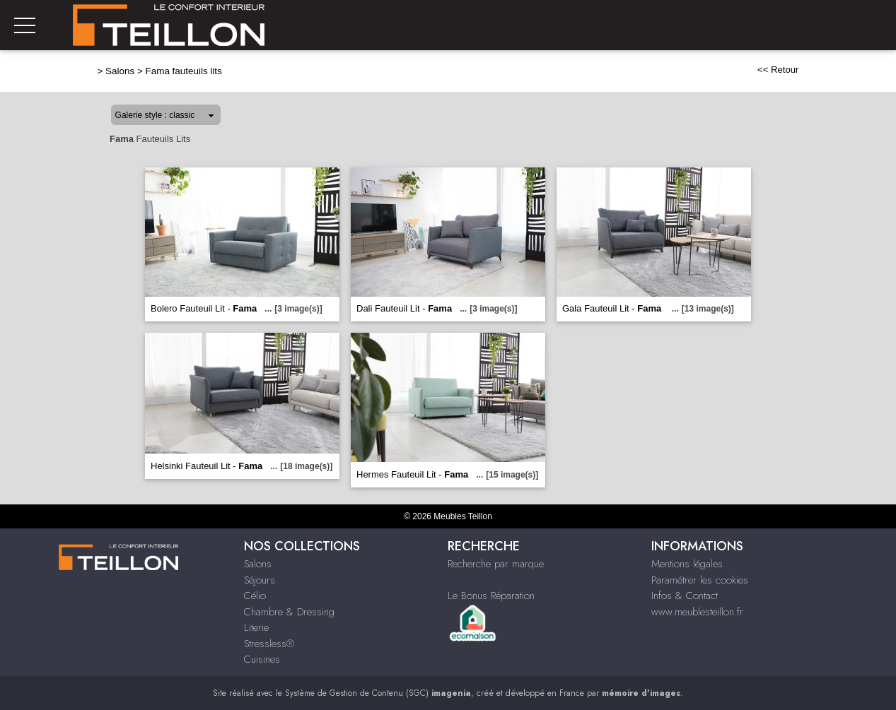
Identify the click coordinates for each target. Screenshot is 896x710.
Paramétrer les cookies (699, 580)
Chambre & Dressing (289, 612)
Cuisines (262, 659)
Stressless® (269, 643)
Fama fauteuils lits (184, 71)
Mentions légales (687, 564)
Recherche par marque (496, 564)
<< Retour (778, 69)
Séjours (259, 580)
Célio (255, 595)
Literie (256, 627)
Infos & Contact (684, 595)
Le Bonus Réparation (491, 595)
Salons (119, 71)
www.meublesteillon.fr (697, 612)
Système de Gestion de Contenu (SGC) (378, 693)
